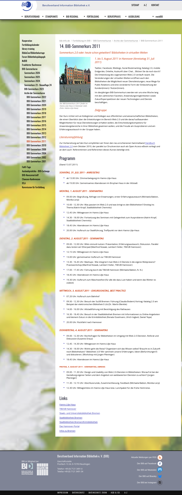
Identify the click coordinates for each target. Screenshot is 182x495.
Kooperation (27, 41)
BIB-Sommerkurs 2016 (36, 121)
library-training (28, 49)
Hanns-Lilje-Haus (67, 404)
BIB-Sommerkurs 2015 (36, 125)
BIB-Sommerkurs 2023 (34, 89)
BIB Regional (72, 17)
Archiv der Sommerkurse (34, 93)
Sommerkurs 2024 (32, 81)
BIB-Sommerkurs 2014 (36, 129)
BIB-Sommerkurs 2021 (36, 101)
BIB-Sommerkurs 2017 (36, 117)
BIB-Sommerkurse (29, 69)
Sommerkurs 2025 (32, 77)
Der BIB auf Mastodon (149, 470)
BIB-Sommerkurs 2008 (36, 149)
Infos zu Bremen (67, 430)
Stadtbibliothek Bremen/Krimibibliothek (78, 422)
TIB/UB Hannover (67, 408)
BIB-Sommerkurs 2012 (36, 137)
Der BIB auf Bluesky (150, 476)
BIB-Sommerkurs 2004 (36, 153)
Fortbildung (93, 17)
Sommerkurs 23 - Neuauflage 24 (38, 85)
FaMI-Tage (26, 167)
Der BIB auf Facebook (149, 463)
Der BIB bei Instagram (149, 482)
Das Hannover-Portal (69, 426)
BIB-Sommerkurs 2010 (36, 145)
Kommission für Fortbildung (33, 187)
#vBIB (24, 61)
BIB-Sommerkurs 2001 (36, 162)
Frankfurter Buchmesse (31, 65)
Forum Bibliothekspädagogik (33, 57)
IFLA (24, 183)
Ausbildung (134, 17)
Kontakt (155, 5)
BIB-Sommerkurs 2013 (36, 133)
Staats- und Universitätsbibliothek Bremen (79, 413)
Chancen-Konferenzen (31, 179)
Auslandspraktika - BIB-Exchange (36, 171)
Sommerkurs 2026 (32, 73)
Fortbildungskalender (30, 45)
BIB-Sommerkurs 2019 (36, 109)
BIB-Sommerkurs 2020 (36, 105)
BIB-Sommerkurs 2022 (36, 97)
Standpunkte (51, 17)
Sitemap (135, 5)
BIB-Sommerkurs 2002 (36, 158)
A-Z (145, 5)
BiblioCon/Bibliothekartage (33, 53)
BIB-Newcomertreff (30, 175)
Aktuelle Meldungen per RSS (146, 457)
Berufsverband (32, 17)
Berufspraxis (114, 17)
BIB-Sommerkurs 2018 (36, 113)
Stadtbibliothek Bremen (70, 417)
